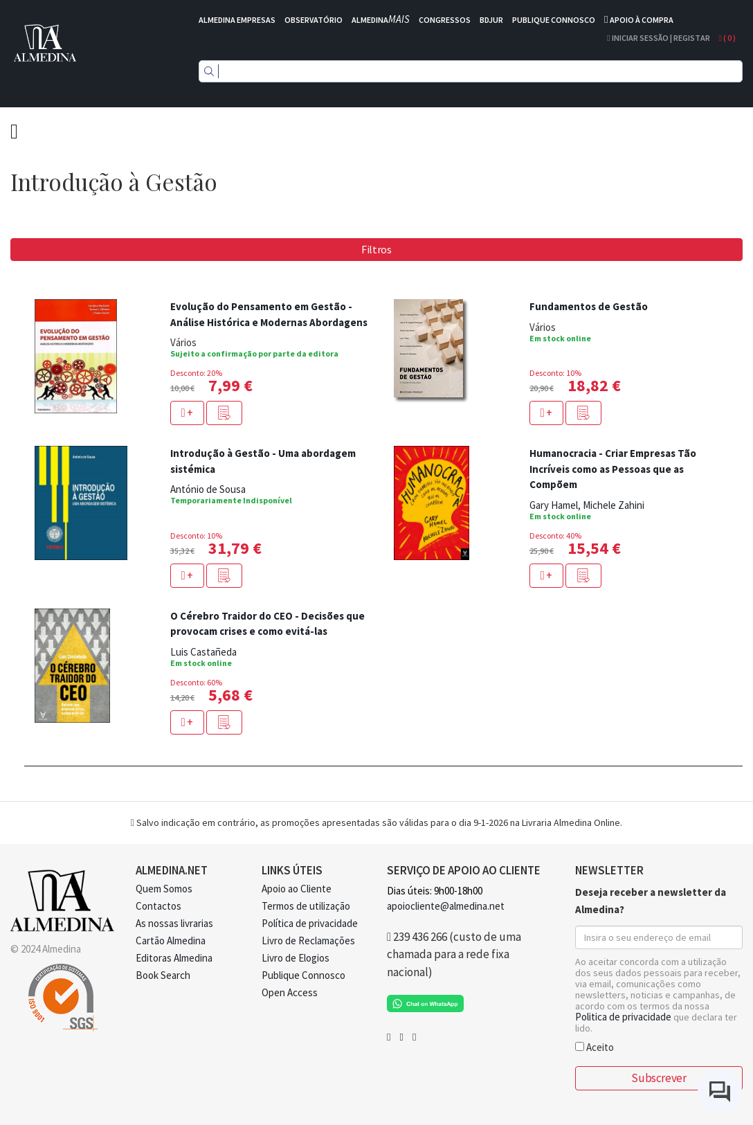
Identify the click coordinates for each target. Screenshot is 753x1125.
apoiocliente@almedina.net (446, 905)
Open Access (290, 992)
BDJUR (491, 20)
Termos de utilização (306, 905)
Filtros (376, 249)
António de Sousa (208, 489)
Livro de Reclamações (308, 940)
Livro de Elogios (295, 957)
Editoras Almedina (174, 957)
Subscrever (658, 1078)
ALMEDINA (381, 20)
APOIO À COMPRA (641, 20)
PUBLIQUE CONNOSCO (553, 20)
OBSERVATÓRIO (313, 20)
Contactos (158, 905)
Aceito (594, 1046)
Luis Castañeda (203, 651)
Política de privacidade (310, 923)
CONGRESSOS (445, 20)
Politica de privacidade (623, 1016)
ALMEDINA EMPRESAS (237, 20)
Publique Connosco (303, 975)
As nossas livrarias (174, 923)
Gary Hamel (553, 505)
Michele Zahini (613, 505)
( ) (727, 38)
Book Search (163, 975)
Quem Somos (164, 888)
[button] (224, 413)
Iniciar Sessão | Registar (658, 38)
